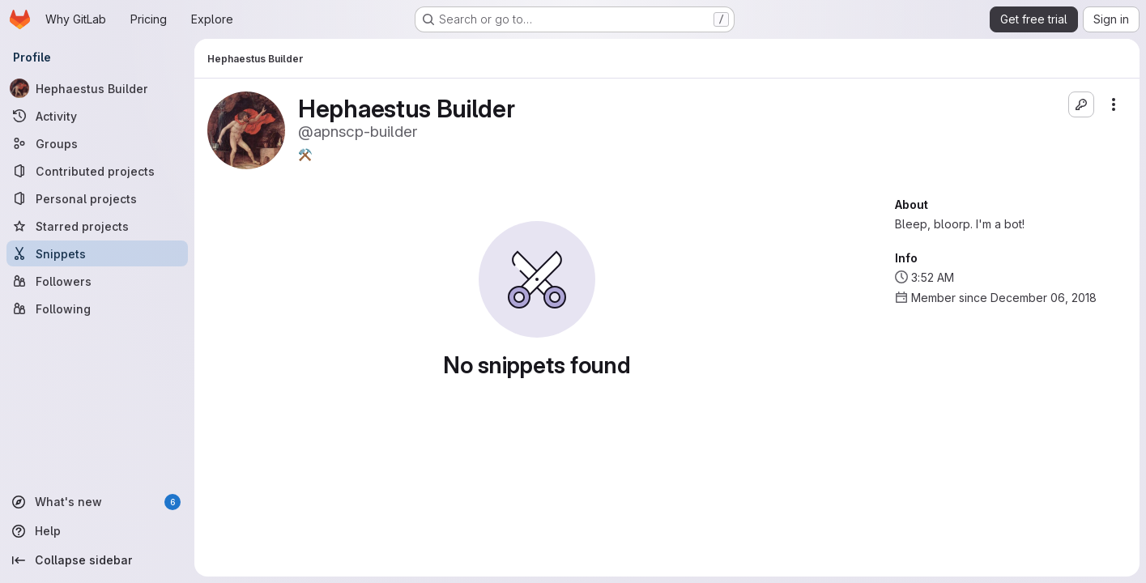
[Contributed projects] (97, 171)
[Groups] (97, 143)
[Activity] (97, 116)
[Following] (97, 308)
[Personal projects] (97, 198)
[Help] (97, 531)
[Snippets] (97, 253)
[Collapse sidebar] (97, 560)
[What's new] (97, 502)
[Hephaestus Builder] (97, 88)
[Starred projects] (97, 226)
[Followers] (97, 281)
